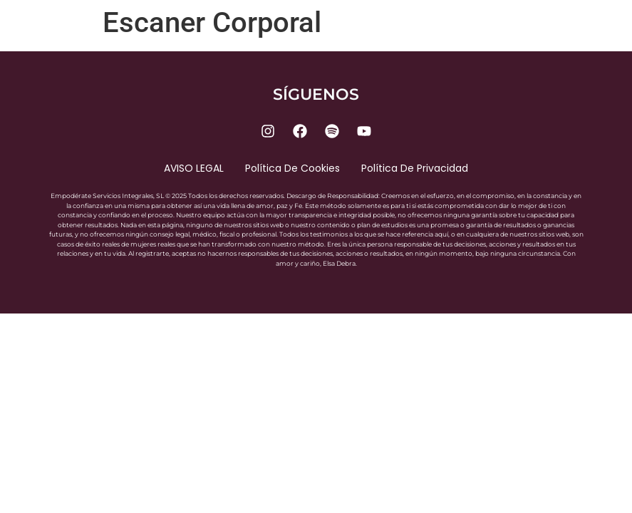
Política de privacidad (414, 168)
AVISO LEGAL (194, 168)
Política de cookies (292, 168)
